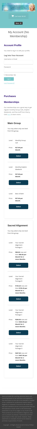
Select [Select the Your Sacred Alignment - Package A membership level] (18, 265)
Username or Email (10, 59)
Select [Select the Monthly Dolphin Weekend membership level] (18, 182)
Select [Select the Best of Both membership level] (18, 207)
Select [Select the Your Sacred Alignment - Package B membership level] (18, 299)
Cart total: (18, 16)
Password (7, 67)
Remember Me (10, 75)
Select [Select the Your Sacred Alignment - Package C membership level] (18, 333)
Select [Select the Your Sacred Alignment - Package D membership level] (18, 366)
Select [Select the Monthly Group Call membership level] (18, 156)
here (9, 114)
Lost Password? (9, 83)
